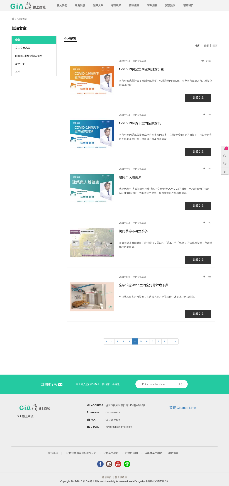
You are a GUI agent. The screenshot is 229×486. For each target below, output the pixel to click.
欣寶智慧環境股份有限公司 (81, 453)
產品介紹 (20, 63)
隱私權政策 (121, 477)
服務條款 (106, 477)
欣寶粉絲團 (131, 453)
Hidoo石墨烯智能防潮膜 (28, 55)
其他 (17, 71)
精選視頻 (116, 5)
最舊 (215, 45)
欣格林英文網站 (153, 453)
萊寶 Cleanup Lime (182, 408)
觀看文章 (198, 97)
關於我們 (62, 5)
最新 (206, 45)
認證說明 (170, 5)
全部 (17, 39)
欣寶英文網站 (110, 453)
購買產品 (134, 5)
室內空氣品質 (22, 47)
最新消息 (80, 5)
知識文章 (98, 5)
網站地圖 (173, 453)
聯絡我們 (188, 5)
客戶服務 (152, 5)
